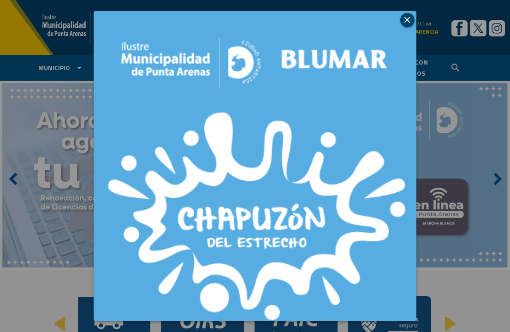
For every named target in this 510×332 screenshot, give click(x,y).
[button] (407, 20)
